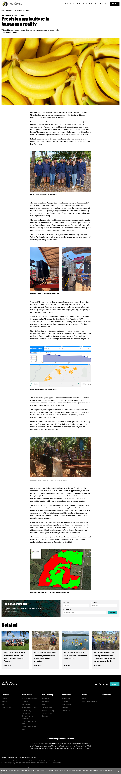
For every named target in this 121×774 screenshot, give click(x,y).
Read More (7, 665)
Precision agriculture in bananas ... (20, 10)
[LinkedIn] (103, 684)
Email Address (67, 609)
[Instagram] (100, 684)
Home (3, 10)
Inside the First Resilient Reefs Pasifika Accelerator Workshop (14, 658)
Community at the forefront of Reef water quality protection (44, 658)
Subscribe (113, 612)
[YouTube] (107, 684)
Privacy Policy (12, 611)
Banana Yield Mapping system (60, 539)
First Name (66, 602)
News (7, 10)
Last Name (94, 602)
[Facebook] (96, 684)
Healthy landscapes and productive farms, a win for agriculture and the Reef (104, 658)
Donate (115, 4)
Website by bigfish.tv (31, 758)
